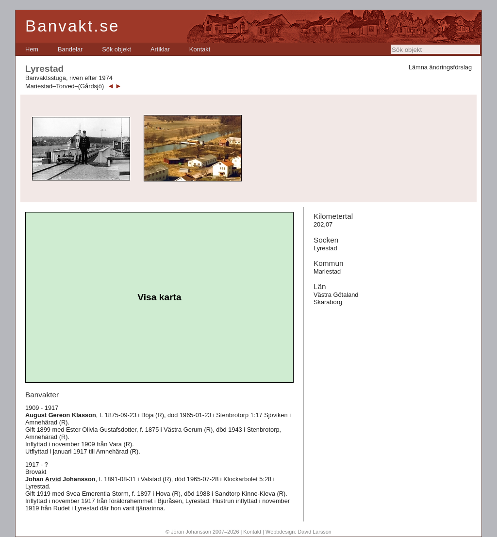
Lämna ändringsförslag (440, 67)
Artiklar (160, 49)
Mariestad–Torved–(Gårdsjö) (64, 86)
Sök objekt (116, 49)
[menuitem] (32, 49)
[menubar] (118, 49)
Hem (31, 49)
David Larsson (314, 532)
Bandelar (70, 49)
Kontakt (199, 49)
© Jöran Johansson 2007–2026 (202, 532)
